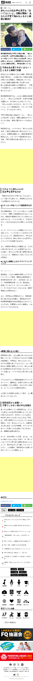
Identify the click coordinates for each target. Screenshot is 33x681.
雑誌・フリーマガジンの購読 (21, 667)
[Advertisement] (16, 166)
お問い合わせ (25, 669)
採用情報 (6, 671)
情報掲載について (17, 669)
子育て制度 (20, 510)
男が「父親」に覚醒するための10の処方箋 (15, 545)
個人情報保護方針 (14, 671)
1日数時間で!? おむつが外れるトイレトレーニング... (17, 548)
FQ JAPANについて (8, 667)
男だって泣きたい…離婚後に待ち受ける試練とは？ (17, 541)
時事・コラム (7, 8)
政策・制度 (12, 510)
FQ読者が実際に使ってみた (19, 575)
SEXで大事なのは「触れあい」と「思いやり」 (16, 552)
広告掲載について (7, 669)
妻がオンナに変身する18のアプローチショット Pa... (17, 531)
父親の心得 (23, 572)
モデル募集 (14, 572)
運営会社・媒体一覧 (24, 671)
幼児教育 (20, 569)
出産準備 (13, 569)
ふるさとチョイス (7, 501)
